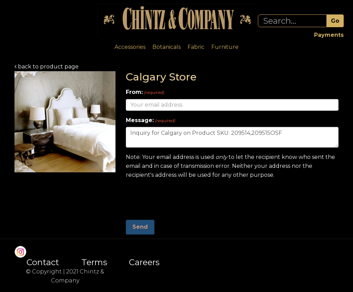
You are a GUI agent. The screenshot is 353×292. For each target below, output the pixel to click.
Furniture (225, 47)
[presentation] (178, 196)
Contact (43, 262)
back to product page (46, 66)
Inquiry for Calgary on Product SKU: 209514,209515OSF (232, 137)
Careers (144, 262)
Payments (329, 35)
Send (140, 227)
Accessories (129, 47)
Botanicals (166, 47)
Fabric (196, 47)
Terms (94, 262)
